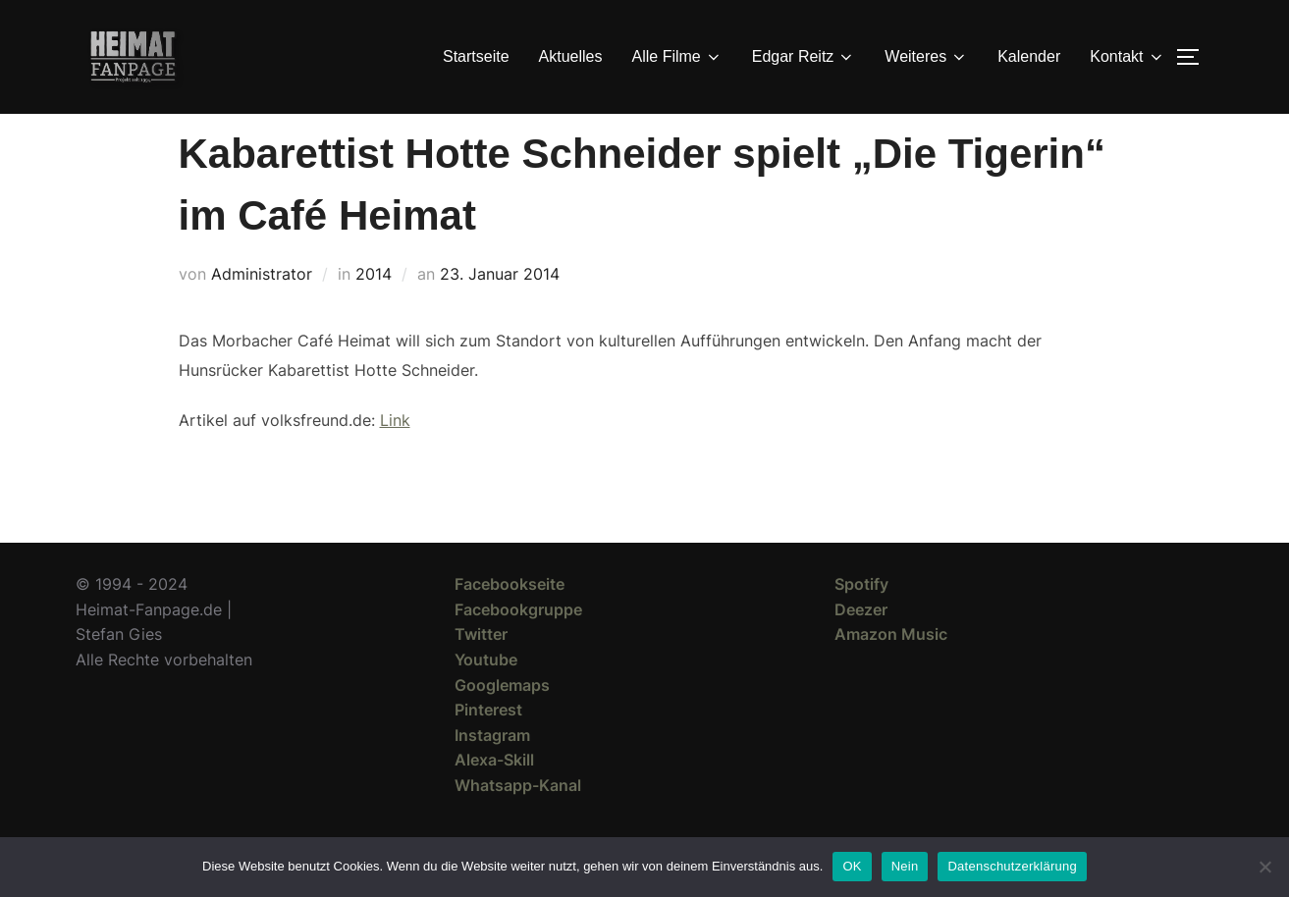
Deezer (860, 645)
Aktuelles (571, 56)
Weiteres (926, 57)
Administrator (261, 309)
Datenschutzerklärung (1011, 866)
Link (395, 455)
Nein (905, 866)
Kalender (1028, 56)
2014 (373, 309)
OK (851, 866)
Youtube (486, 695)
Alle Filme (677, 57)
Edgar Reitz (804, 57)
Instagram (492, 770)
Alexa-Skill (494, 795)
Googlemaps (502, 720)
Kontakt (1127, 57)
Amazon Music (890, 669)
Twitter (481, 669)
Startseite (476, 56)
